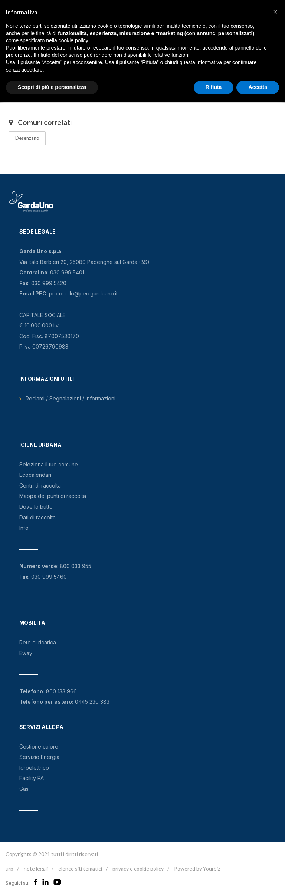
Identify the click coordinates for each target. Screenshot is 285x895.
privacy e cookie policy (138, 868)
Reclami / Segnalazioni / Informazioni (70, 398)
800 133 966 (61, 691)
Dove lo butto (36, 506)
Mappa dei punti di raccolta (52, 496)
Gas (24, 789)
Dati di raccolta (37, 517)
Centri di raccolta (40, 485)
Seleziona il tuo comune (48, 464)
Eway (25, 653)
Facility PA (31, 778)
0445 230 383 (92, 702)
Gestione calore (38, 746)
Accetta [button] (257, 87)
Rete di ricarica (37, 642)
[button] (275, 12)
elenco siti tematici (80, 868)
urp (9, 868)
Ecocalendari (35, 475)
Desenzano (27, 138)
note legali (36, 868)
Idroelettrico (34, 767)
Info (24, 528)
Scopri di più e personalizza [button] (52, 87)
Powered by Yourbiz (197, 868)
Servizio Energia (39, 757)
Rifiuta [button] (214, 87)
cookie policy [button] (73, 40)
